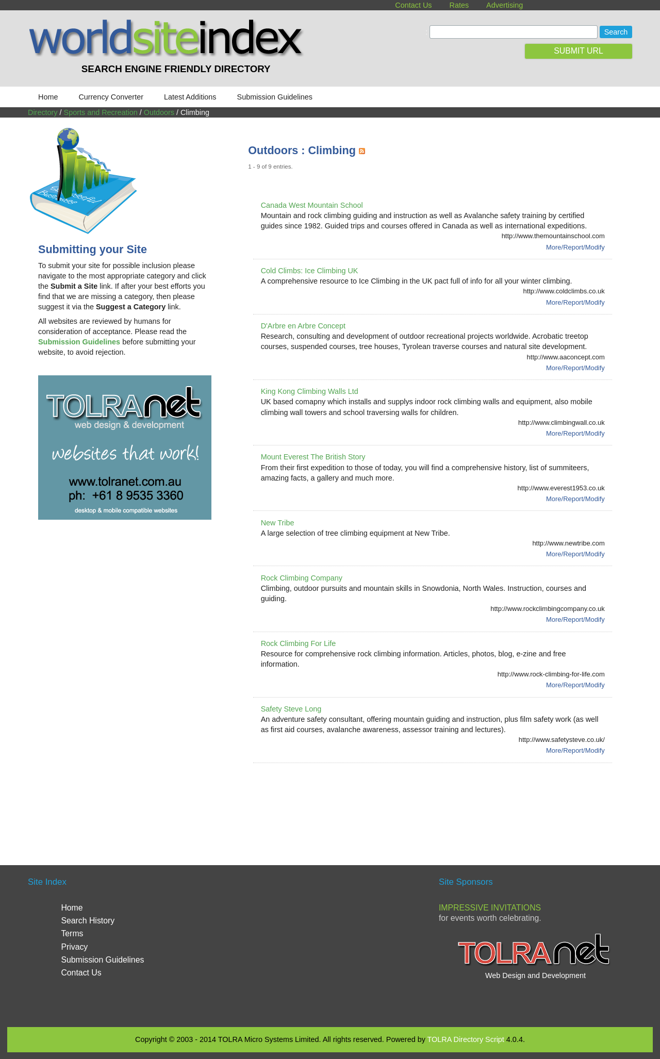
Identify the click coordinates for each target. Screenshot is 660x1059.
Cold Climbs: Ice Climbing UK (309, 271)
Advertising (504, 5)
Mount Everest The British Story (313, 457)
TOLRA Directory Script (465, 1039)
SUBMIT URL (578, 50)
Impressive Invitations (490, 907)
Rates (459, 5)
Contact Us (413, 5)
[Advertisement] (435, 802)
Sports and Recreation (101, 112)
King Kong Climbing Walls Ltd (309, 391)
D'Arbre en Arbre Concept (303, 326)
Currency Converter (110, 97)
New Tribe (277, 523)
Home (48, 97)
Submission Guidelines (274, 97)
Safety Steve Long (291, 709)
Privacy (74, 946)
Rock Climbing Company (301, 578)
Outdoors (159, 112)
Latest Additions (190, 97)
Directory (43, 112)
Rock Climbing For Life (298, 643)
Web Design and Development (535, 975)
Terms (72, 933)
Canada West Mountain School (312, 205)
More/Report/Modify (575, 247)
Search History (87, 920)
